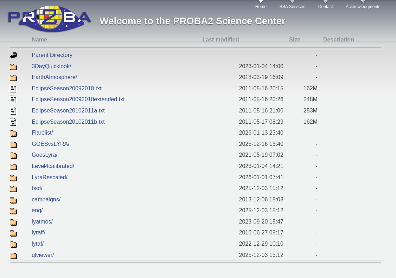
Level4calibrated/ (53, 166)
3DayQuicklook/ (51, 66)
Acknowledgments (363, 6)
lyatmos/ (42, 222)
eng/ (37, 210)
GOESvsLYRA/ (50, 144)
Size (294, 40)
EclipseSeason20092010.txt (66, 88)
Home (261, 6)
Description (338, 40)
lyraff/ (38, 232)
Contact (325, 6)
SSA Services (293, 6)
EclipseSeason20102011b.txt (68, 122)
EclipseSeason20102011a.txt (68, 111)
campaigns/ (46, 199)
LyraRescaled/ (50, 177)
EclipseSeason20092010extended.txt (78, 99)
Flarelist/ (42, 133)
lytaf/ (38, 244)
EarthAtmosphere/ (54, 77)
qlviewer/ (43, 255)
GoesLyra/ (44, 155)
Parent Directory (52, 55)
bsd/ (37, 188)
